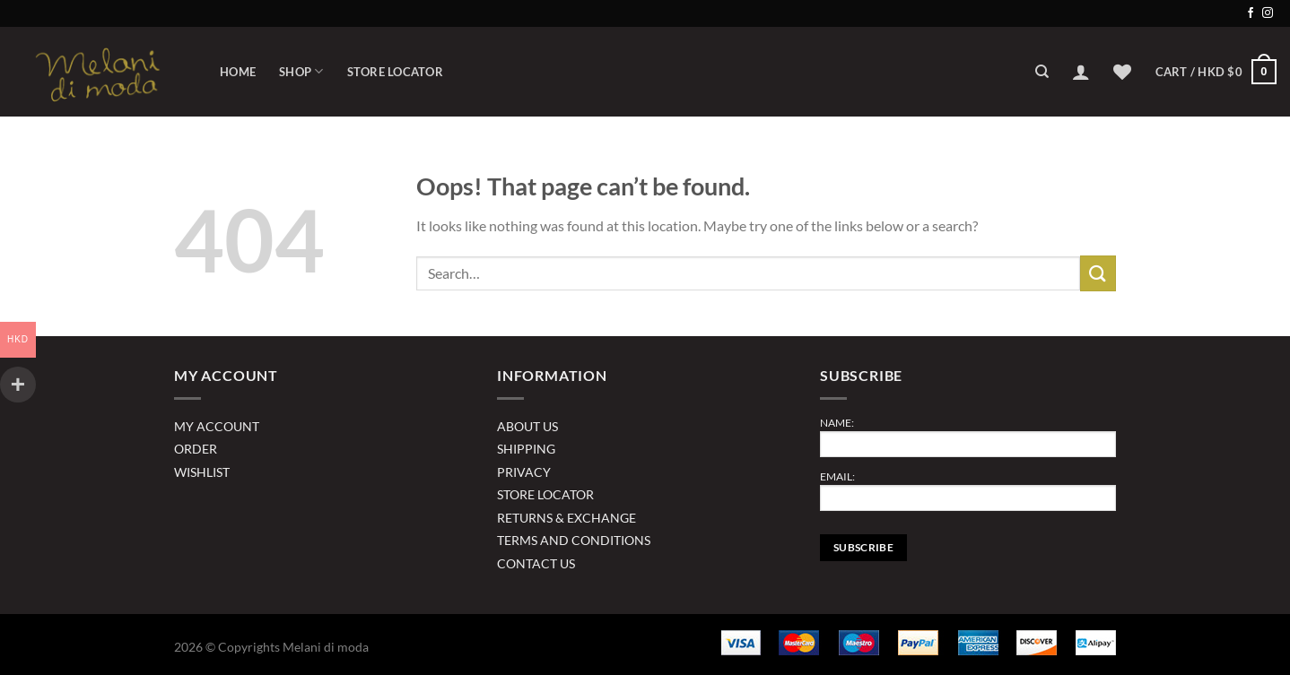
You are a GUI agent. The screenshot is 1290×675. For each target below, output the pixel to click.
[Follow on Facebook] (1250, 13)
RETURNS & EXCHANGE (566, 517)
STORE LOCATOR (545, 494)
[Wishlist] (1122, 71)
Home (238, 72)
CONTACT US (536, 563)
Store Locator (395, 72)
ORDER (195, 448)
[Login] (1081, 71)
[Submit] (1098, 272)
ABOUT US (527, 426)
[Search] (1042, 72)
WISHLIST (202, 472)
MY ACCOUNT (216, 426)
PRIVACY (524, 472)
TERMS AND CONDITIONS (573, 540)
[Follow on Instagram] (1267, 13)
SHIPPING (526, 448)
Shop (301, 71)
